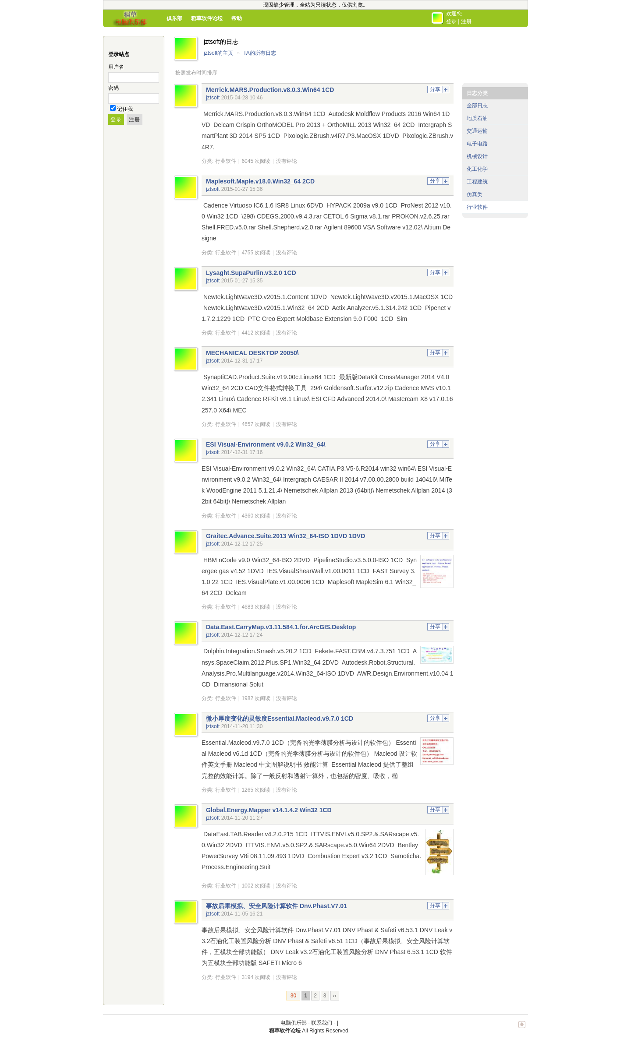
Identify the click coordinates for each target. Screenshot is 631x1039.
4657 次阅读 (255, 424)
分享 (435, 89)
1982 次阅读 (255, 698)
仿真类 (474, 194)
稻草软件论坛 (207, 18)
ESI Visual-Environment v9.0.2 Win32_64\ (266, 444)
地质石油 (477, 118)
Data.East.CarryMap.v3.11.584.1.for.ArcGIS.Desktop (281, 626)
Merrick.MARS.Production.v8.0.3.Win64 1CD (270, 89)
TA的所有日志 (259, 53)
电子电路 (477, 144)
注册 (466, 21)
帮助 (236, 18)
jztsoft (213, 98)
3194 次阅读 (255, 977)
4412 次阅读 (255, 333)
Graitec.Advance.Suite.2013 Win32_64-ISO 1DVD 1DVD (285, 535)
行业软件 (225, 161)
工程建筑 (477, 182)
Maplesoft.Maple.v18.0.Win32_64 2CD (260, 181)
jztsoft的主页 (218, 53)
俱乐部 (174, 18)
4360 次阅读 (255, 516)
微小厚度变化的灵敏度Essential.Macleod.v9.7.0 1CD (279, 718)
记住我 (125, 109)
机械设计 (477, 156)
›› (335, 996)
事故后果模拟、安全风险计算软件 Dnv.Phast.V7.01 (276, 905)
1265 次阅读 (255, 790)
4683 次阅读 (255, 607)
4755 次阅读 (255, 253)
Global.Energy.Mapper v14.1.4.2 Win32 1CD (269, 810)
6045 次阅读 (255, 161)
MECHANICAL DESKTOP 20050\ (252, 352)
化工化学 (477, 169)
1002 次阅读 (255, 886)
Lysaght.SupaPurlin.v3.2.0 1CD (251, 272)
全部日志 (477, 105)
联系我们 (321, 1023)
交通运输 (477, 131)
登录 (451, 21)
